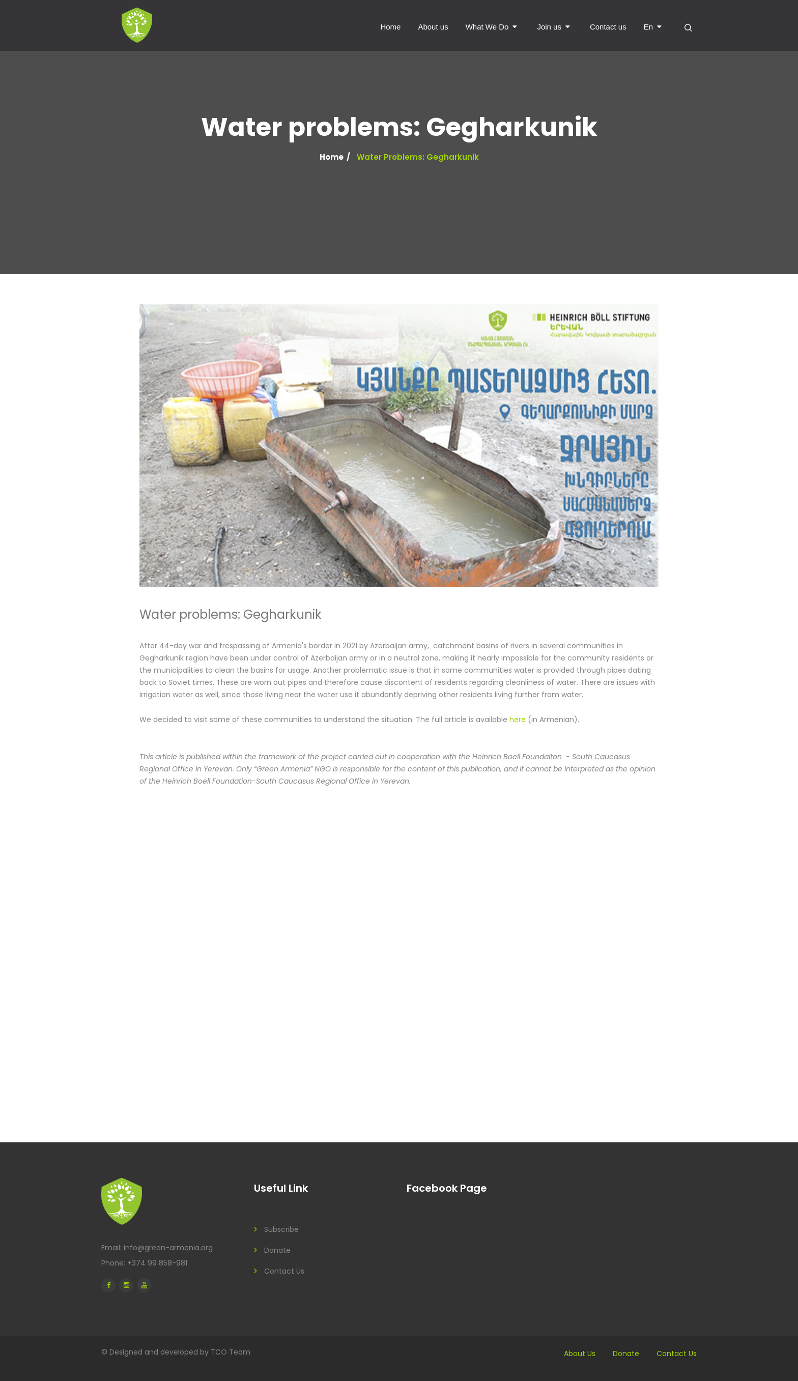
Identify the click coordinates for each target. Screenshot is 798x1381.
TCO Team (230, 1352)
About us (433, 26)
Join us (549, 26)
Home (390, 26)
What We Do (487, 26)
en (648, 26)
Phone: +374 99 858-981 (144, 1263)
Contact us (608, 26)
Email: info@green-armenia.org (157, 1248)
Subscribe (281, 1229)
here (517, 719)
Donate (277, 1250)
